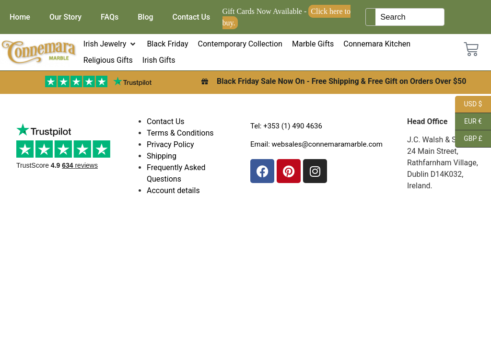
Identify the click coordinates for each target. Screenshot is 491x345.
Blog (145, 17)
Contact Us (191, 17)
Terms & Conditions (180, 133)
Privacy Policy (170, 144)
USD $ (468, 104)
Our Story (65, 17)
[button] (110, 44)
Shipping (161, 156)
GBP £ (468, 139)
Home (20, 17)
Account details (173, 190)
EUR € (468, 121)
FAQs (109, 17)
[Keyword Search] (409, 17)
